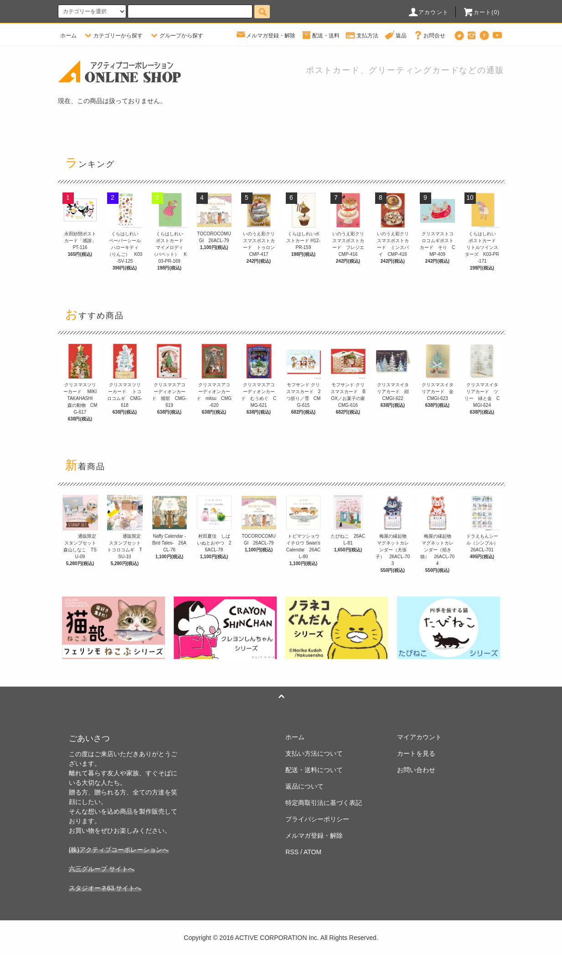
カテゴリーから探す (112, 35)
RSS (292, 852)
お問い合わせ (416, 769)
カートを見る (416, 753)
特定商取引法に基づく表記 (323, 802)
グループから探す (176, 35)
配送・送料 (320, 35)
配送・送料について (314, 769)
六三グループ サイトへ (101, 868)
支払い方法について (314, 753)
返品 (396, 35)
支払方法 (361, 35)
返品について (304, 786)
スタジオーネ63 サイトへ (105, 888)
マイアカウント (419, 737)
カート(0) (481, 12)
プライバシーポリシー (317, 819)
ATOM (312, 852)
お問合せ (428, 35)
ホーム (68, 35)
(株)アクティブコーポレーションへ (119, 849)
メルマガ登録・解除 (265, 35)
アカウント (428, 12)
